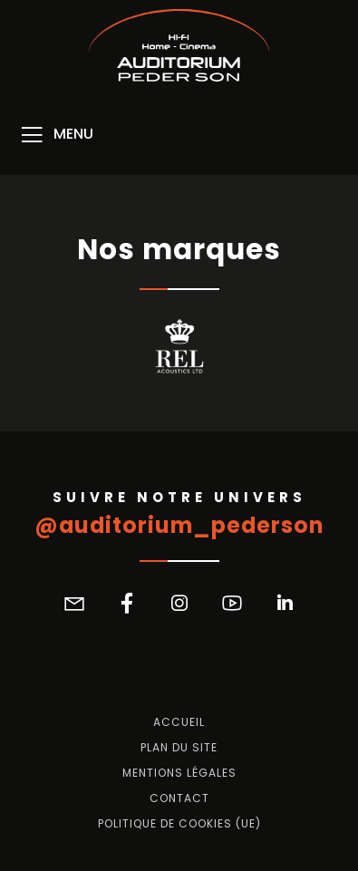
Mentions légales (179, 773)
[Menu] (55, 135)
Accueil (179, 722)
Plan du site (179, 747)
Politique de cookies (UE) (179, 823)
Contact (179, 798)
